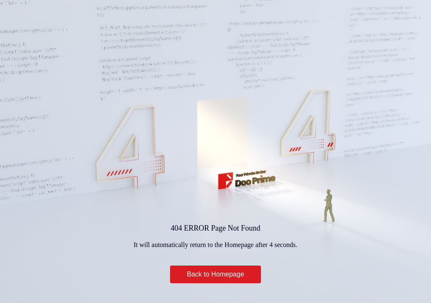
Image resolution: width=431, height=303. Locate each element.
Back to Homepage (215, 274)
